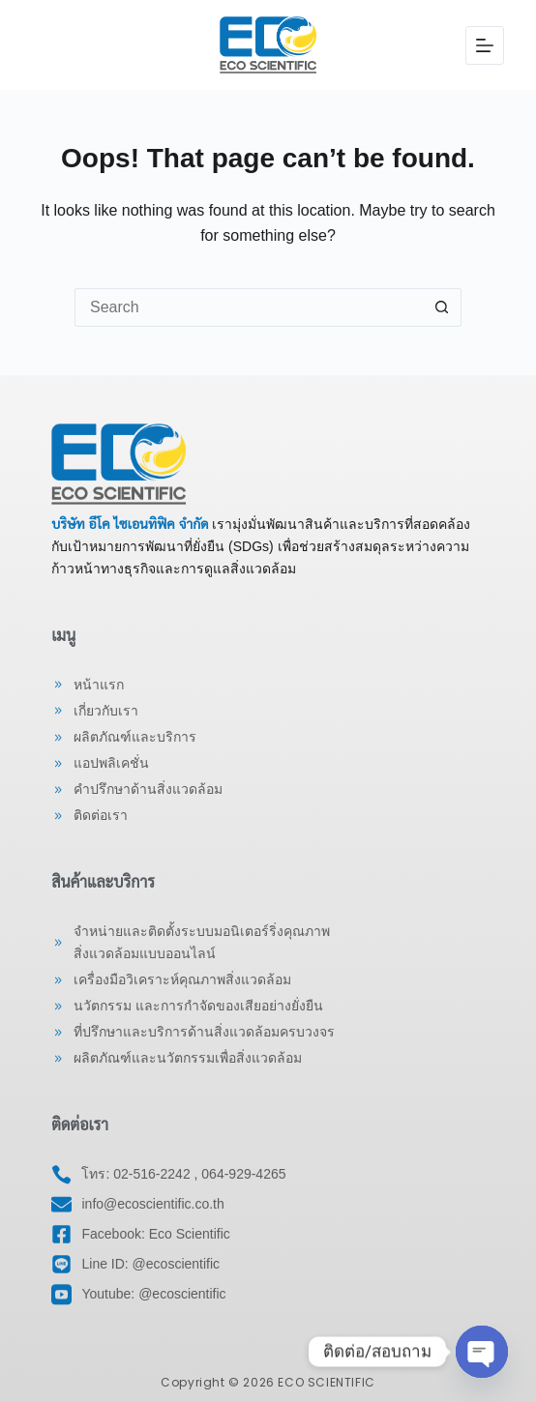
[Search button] (442, 307)
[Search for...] (248, 307)
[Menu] (484, 45)
